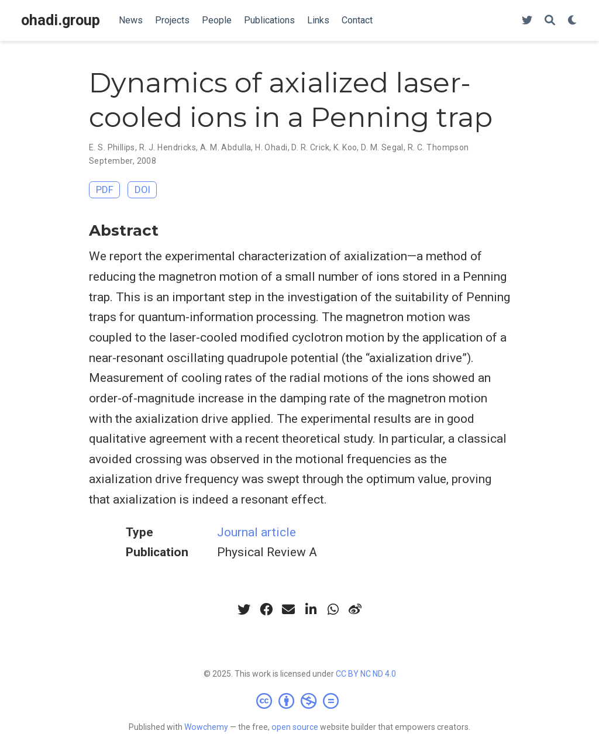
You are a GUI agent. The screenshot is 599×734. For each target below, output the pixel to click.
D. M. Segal (382, 147)
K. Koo (345, 147)
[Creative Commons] (299, 700)
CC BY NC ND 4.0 (366, 673)
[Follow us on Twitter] (527, 20)
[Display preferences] (572, 20)
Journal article (256, 532)
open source (294, 727)
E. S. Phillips (112, 147)
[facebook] (266, 609)
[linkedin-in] (310, 609)
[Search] (550, 20)
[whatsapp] (333, 609)
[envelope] (288, 609)
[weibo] (355, 609)
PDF (104, 189)
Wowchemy (206, 727)
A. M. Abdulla (225, 147)
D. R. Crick (310, 147)
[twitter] (244, 609)
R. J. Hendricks (167, 147)
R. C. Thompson (438, 147)
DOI (142, 189)
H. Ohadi (271, 147)
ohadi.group (60, 20)
